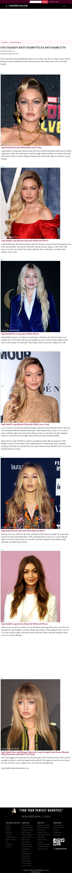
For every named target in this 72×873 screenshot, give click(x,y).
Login (57, 1)
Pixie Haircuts (25, 842)
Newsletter (9, 832)
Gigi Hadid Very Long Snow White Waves (20, 334)
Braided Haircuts (26, 854)
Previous (2, 387)
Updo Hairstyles (26, 844)
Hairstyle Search (26, 863)
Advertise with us (11, 837)
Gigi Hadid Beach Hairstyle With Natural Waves (23, 531)
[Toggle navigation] (64, 6)
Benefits (8, 828)
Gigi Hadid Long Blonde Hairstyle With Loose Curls (25, 424)
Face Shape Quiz (58, 828)
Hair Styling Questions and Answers (41, 839)
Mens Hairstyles (26, 861)
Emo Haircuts (25, 858)
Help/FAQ (8, 846)
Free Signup (56, 835)
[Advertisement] (36, 25)
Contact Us (9, 844)
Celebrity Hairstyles (27, 830)
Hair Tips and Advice (43, 844)
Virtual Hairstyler (58, 825)
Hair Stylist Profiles (43, 846)
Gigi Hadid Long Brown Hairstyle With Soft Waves (24, 624)
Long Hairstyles (26, 837)
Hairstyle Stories (26, 865)
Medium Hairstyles (27, 835)
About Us (8, 825)
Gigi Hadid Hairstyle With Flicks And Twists (21, 148)
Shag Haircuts (25, 856)
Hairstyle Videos (42, 849)
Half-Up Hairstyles (26, 846)
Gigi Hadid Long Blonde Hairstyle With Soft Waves (24, 241)
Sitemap (8, 830)
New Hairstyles (26, 825)
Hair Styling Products (43, 835)
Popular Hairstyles (27, 828)
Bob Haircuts (25, 839)
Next (59, 387)
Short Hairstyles (26, 832)
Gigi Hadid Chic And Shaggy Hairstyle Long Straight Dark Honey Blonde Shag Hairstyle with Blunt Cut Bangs (35, 753)
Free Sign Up (52, 1)
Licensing (8, 835)
